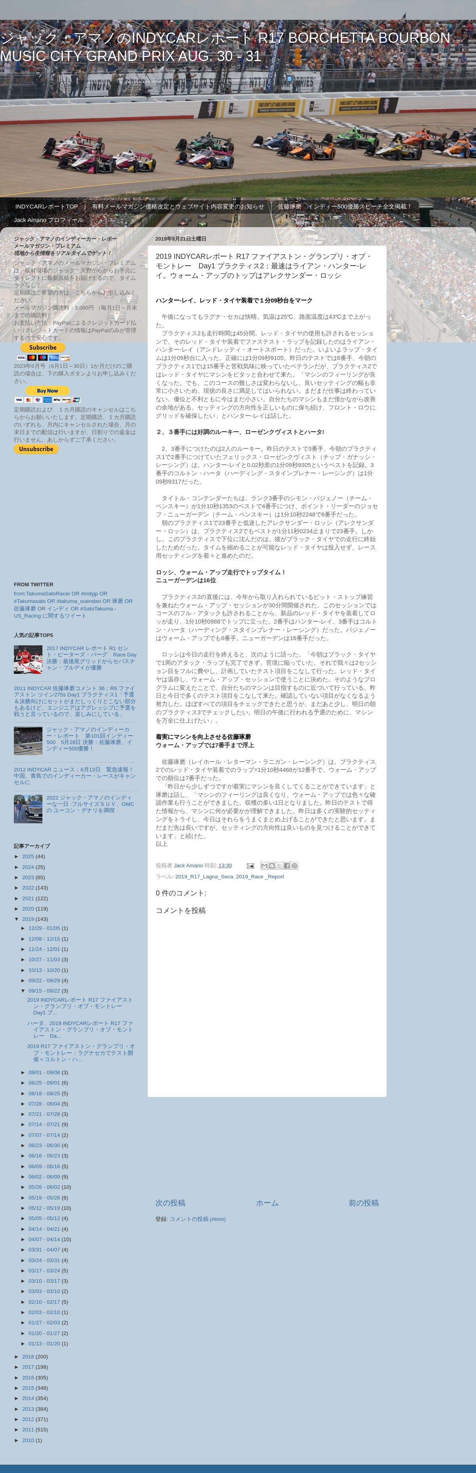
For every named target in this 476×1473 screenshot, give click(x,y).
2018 (29, 1357)
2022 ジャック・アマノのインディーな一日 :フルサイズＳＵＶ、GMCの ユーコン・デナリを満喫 (90, 804)
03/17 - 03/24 (45, 1271)
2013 (29, 1409)
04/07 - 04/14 (45, 1239)
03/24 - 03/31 (45, 1260)
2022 (29, 888)
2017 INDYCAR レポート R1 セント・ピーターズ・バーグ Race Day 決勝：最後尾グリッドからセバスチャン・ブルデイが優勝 (91, 658)
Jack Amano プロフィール (49, 219)
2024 (29, 867)
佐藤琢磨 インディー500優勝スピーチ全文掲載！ (345, 206)
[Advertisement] (267, 1147)
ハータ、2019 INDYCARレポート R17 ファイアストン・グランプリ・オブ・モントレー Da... (80, 1029)
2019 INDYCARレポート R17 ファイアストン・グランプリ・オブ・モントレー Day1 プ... (80, 1006)
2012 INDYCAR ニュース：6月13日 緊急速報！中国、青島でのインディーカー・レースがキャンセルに (75, 776)
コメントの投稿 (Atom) (198, 1219)
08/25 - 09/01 (45, 1083)
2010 (29, 1440)
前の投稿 (364, 1203)
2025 (29, 856)
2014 (29, 1398)
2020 (29, 909)
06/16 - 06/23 (45, 1156)
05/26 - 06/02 (45, 1187)
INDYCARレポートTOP (46, 206)
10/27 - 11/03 (45, 959)
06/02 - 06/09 (45, 1177)
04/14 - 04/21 (45, 1229)
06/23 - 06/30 (45, 1145)
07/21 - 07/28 (45, 1114)
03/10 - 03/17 (45, 1281)
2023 (29, 877)
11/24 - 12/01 (45, 949)
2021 (29, 898)
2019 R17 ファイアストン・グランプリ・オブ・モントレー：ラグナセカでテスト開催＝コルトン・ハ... (81, 1052)
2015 (29, 1388)
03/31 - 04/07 (45, 1250)
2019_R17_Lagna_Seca (204, 877)
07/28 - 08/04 (45, 1104)
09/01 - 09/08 (45, 1072)
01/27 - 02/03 (45, 1323)
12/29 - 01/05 (45, 928)
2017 (29, 1367)
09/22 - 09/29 (45, 980)
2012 (29, 1419)
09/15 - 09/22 (45, 991)
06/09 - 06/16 (45, 1166)
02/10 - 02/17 (45, 1302)
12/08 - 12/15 (45, 939)
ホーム (267, 1203)
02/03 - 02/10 (45, 1312)
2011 (29, 1430)
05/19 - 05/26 (45, 1198)
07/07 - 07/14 (45, 1135)
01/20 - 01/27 (45, 1333)
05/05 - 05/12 (45, 1218)
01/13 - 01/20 (45, 1344)
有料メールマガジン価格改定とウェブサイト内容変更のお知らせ (178, 206)
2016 (29, 1378)
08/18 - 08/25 (45, 1093)
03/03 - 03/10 (45, 1291)
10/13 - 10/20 (45, 970)
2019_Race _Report (260, 877)
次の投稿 (170, 1203)
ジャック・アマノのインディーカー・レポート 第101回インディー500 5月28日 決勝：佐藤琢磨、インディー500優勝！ (89, 739)
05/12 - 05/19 (45, 1208)
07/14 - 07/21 (45, 1124)
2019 (29, 919)
